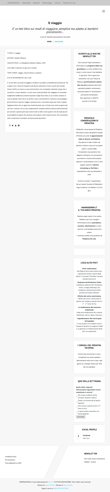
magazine (59, 41)
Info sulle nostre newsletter (94, 458)
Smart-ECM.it (49, 485)
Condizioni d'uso (10, 456)
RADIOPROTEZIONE (61, 488)
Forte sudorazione (89, 268)
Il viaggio (55, 23)
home (49, 41)
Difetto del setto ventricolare (89, 296)
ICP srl (50, 482)
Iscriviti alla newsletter (86, 354)
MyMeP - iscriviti (90, 462)
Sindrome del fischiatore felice (89, 282)
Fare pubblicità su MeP (13, 463)
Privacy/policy (10, 460)
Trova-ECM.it (68, 485)
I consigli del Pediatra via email (89, 346)
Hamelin (50, 37)
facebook (86, 435)
